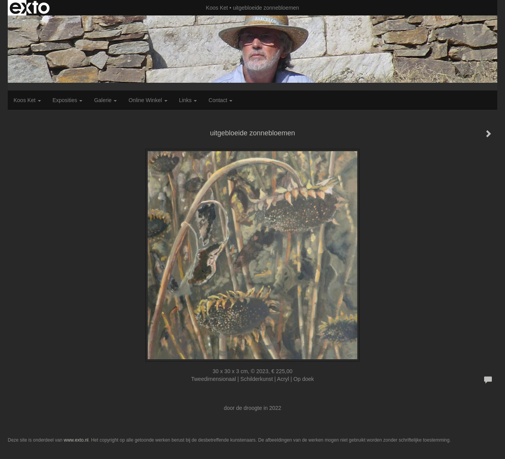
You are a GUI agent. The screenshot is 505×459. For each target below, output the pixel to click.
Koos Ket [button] (27, 100)
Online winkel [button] (147, 100)
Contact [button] (220, 100)
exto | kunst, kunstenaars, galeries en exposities (29, 7)
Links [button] (188, 100)
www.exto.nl (76, 440)
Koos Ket (217, 8)
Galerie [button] (105, 100)
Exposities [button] (68, 100)
